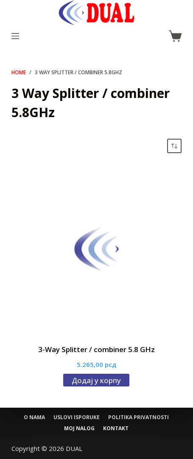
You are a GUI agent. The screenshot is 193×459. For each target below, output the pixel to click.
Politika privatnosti (138, 417)
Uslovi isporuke (76, 417)
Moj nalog (79, 428)
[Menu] (15, 36)
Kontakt (116, 428)
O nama (34, 417)
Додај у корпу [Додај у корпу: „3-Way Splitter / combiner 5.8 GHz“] (96, 380)
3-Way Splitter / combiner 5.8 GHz (96, 349)
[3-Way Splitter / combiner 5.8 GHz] (96, 248)
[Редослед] (174, 146)
